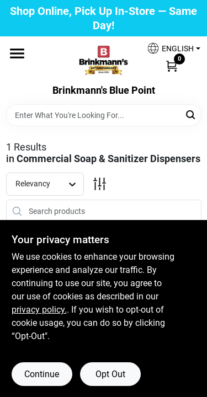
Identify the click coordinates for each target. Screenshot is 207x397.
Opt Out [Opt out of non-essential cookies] (110, 374)
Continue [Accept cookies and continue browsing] (41, 374)
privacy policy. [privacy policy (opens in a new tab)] (39, 309)
